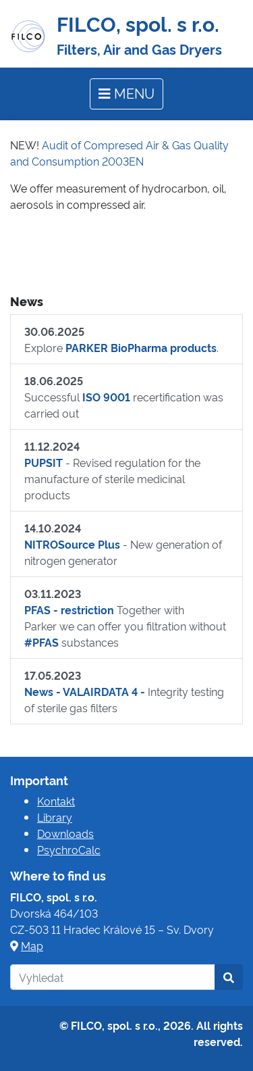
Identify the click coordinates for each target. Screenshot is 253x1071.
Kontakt (56, 800)
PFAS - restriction (69, 609)
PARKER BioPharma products (141, 347)
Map (32, 945)
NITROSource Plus (72, 544)
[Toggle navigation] (126, 93)
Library (54, 817)
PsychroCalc (69, 849)
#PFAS (41, 641)
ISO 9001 (106, 396)
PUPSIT (43, 462)
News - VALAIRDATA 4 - (84, 691)
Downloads (65, 833)
